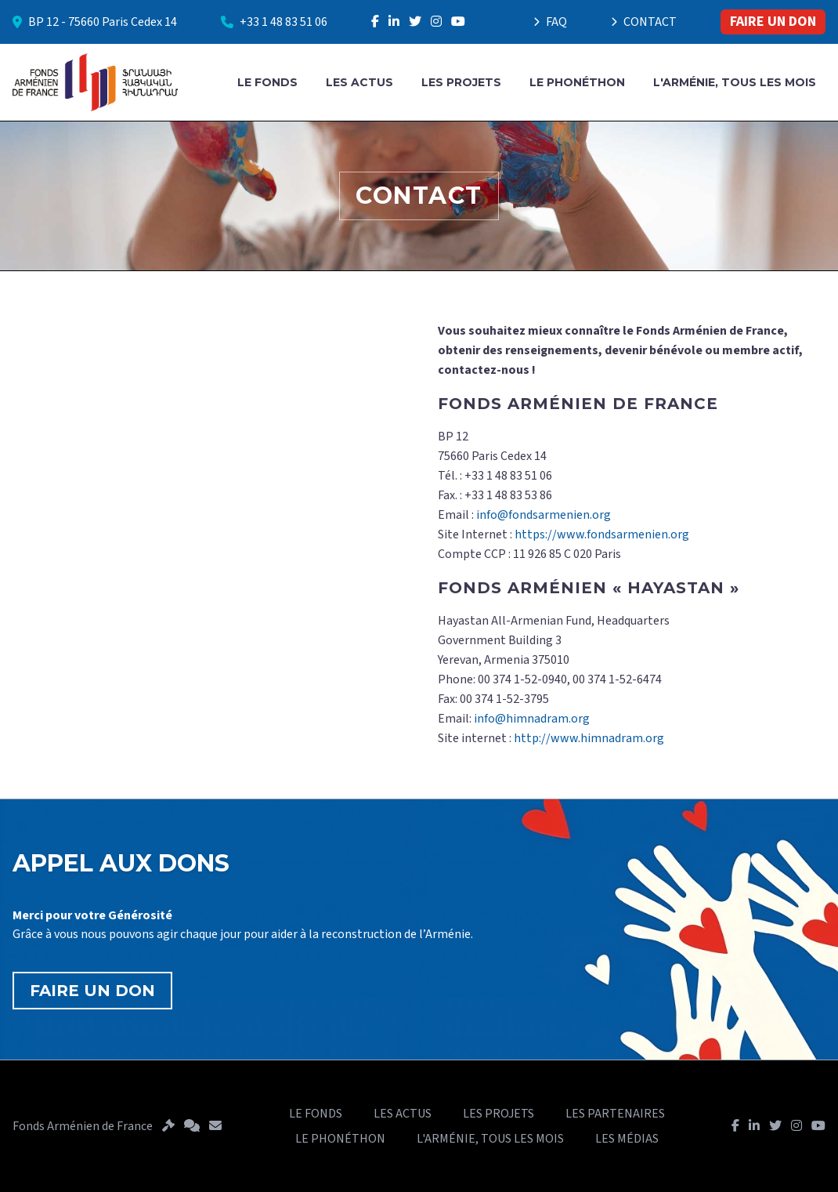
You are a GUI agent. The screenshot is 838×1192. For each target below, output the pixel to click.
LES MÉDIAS (627, 1138)
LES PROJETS (461, 82)
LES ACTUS (359, 82)
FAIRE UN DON (773, 21)
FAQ (550, 22)
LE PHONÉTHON (577, 82)
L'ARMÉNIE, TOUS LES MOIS (734, 82)
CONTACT (644, 22)
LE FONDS (267, 82)
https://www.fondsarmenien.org (602, 534)
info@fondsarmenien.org (543, 515)
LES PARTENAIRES (615, 1113)
